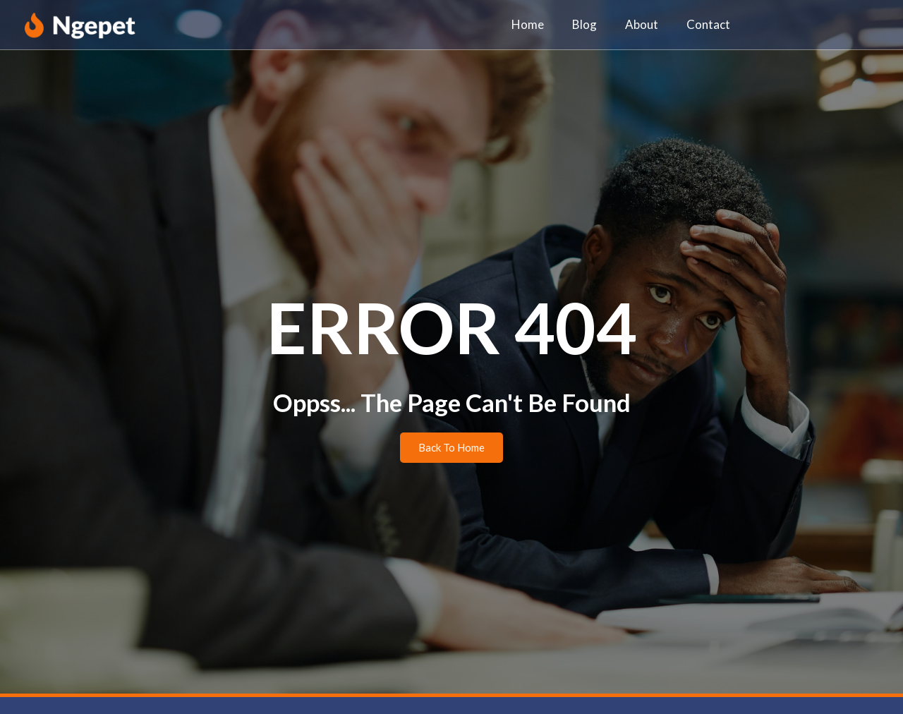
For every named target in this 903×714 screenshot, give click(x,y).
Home (527, 24)
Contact (708, 24)
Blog (584, 24)
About (641, 24)
